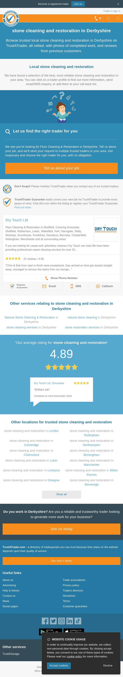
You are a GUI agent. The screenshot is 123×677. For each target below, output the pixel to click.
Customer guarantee (75, 606)
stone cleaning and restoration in (31, 431)
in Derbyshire (91, 317)
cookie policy (74, 656)
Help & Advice (11, 590)
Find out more (22, 207)
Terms (66, 601)
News (6, 601)
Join (78, 3)
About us (8, 580)
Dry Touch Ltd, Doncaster (49, 383)
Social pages (10, 606)
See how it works (61, 560)
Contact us (9, 595)
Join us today (61, 529)
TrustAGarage (11, 653)
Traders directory (73, 590)
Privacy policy (71, 585)
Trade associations (74, 580)
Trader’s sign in (111, 11)
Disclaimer (69, 595)
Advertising (9, 585)
